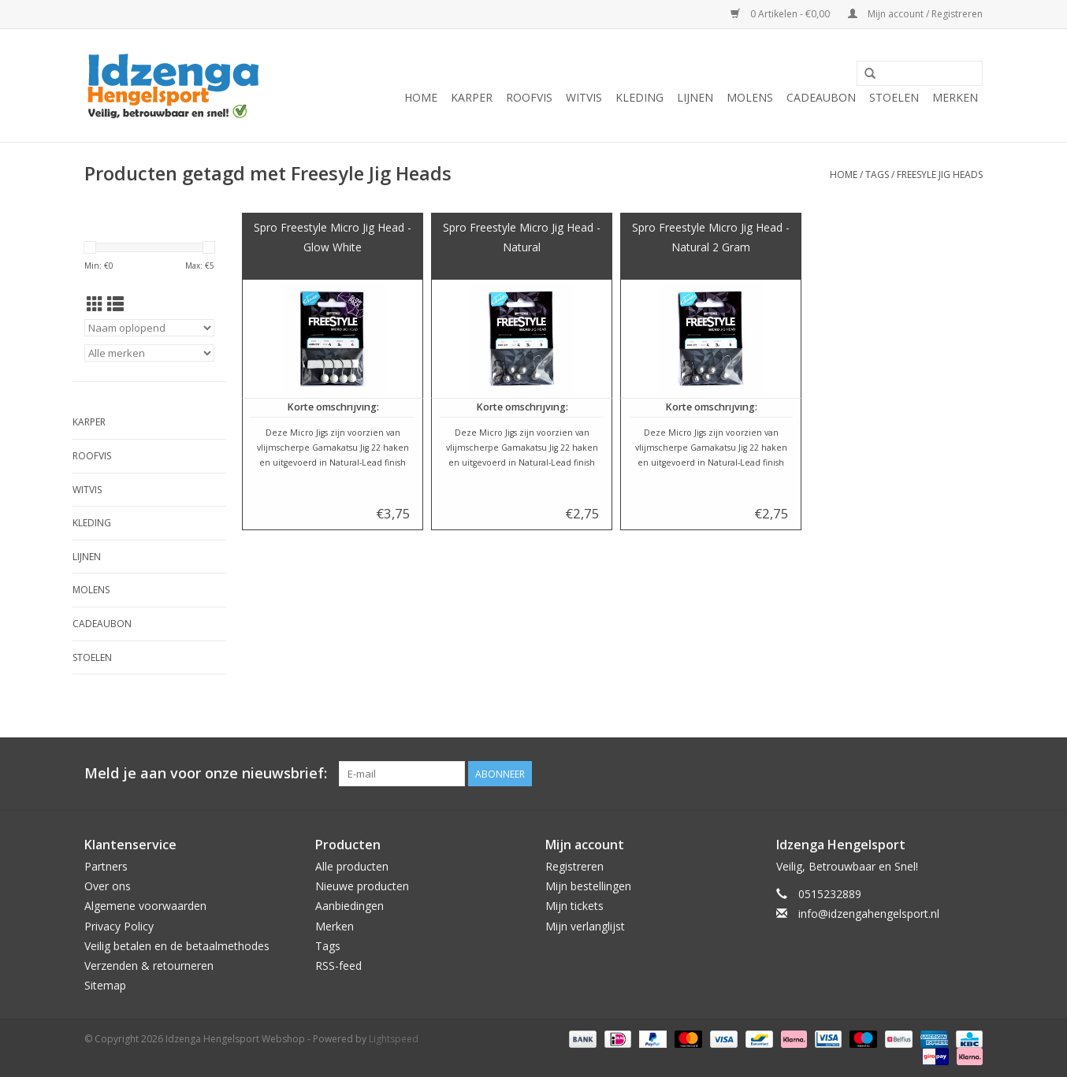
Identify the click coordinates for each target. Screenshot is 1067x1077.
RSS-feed (338, 965)
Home (420, 97)
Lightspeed (393, 1038)
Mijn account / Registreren (915, 13)
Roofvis (529, 97)
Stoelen (894, 97)
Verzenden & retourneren (149, 965)
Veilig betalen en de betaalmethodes (177, 945)
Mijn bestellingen (588, 885)
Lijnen (695, 97)
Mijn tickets (574, 905)
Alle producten (352, 866)
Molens (750, 97)
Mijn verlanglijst (585, 926)
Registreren (574, 866)
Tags (877, 174)
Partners (106, 866)
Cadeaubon (821, 97)
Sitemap (105, 985)
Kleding (639, 97)
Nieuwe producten (362, 885)
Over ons (107, 885)
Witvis (584, 97)
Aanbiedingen (349, 905)
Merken (955, 97)
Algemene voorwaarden (145, 905)
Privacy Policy (119, 926)
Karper (472, 97)
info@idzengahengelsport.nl (868, 913)
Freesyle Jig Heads (940, 174)
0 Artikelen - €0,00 (781, 13)
